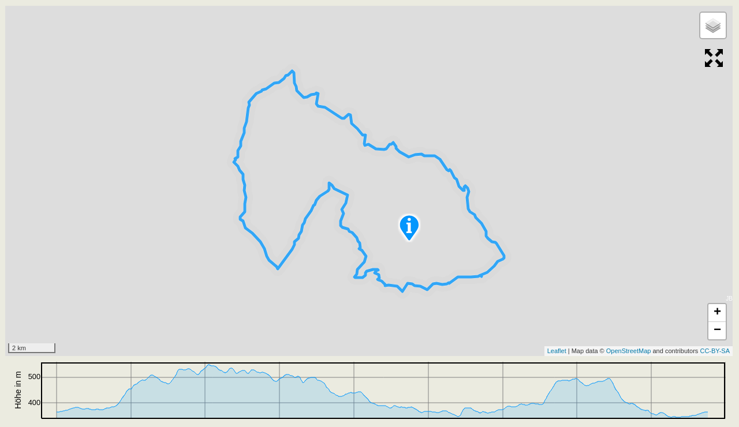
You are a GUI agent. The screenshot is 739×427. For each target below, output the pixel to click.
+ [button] (717, 312)
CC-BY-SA (715, 350)
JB (729, 298)
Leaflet (556, 350)
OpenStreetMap (628, 350)
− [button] (717, 330)
